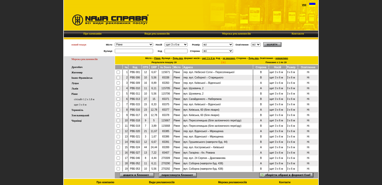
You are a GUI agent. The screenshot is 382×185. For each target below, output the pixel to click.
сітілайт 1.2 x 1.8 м (84, 99)
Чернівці (76, 120)
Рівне (74, 93)
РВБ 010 (135, 88)
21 (145, 131)
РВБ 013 (135, 99)
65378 (165, 115)
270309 (166, 158)
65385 (165, 131)
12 (145, 72)
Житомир (76, 72)
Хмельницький (80, 115)
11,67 (154, 131)
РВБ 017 (135, 115)
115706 (166, 93)
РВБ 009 (135, 83)
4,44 (154, 158)
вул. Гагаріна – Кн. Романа (199, 152)
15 (154, 99)
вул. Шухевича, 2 (193, 88)
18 (126, 163)
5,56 (154, 77)
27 (145, 99)
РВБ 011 (135, 93)
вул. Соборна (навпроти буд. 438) (203, 163)
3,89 (154, 125)
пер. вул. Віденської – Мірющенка (203, 131)
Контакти (298, 33)
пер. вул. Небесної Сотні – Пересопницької (209, 72)
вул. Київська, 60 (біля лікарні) (201, 109)
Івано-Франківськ (82, 77)
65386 (165, 136)
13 (126, 136)
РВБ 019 (135, 125)
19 (126, 168)
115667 (166, 120)
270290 (166, 163)
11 (145, 88)
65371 (165, 99)
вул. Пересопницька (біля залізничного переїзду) (212, 120)
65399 (165, 147)
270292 (166, 168)
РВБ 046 (135, 158)
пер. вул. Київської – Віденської (202, 83)
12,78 (154, 109)
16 (145, 83)
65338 (165, 77)
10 (145, 77)
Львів (74, 88)
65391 (165, 142)
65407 (165, 152)
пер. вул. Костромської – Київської (203, 147)
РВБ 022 (135, 142)
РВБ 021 (135, 136)
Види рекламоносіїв (157, 33)
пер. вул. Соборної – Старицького (203, 77)
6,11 (154, 88)
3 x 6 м (291, 72)
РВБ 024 (135, 147)
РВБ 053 (135, 168)
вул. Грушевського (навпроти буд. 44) (205, 142)
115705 (166, 88)
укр (304, 4)
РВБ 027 (135, 152)
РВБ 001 (135, 72)
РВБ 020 (135, 131)
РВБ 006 (135, 77)
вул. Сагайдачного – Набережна (202, 99)
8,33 (154, 104)
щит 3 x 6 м (80, 104)
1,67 (154, 136)
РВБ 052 (135, 163)
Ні (308, 72)
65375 (165, 104)
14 (126, 142)
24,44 (154, 147)
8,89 (154, 83)
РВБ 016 (135, 109)
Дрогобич (76, 67)
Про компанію (92, 33)
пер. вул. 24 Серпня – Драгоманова (204, 158)
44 (145, 147)
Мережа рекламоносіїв (236, 33)
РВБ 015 (135, 104)
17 (126, 158)
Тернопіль (77, 110)
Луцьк (75, 83)
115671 (166, 72)
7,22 (154, 152)
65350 (165, 83)
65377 (165, 109)
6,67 (154, 72)
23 (145, 109)
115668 (166, 125)
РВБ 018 (135, 120)
